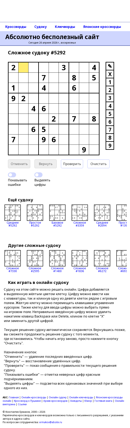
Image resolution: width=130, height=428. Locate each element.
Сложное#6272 (102, 261)
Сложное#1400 (57, 261)
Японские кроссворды (102, 26)
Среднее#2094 (102, 216)
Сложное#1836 (80, 261)
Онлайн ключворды (81, 397)
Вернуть (45, 164)
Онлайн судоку (58, 397)
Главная (14, 397)
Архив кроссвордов (55, 401)
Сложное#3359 (80, 216)
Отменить (19, 164)
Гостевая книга (103, 401)
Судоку (40, 26)
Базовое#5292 (57, 216)
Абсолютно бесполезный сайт (52, 37)
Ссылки (22, 404)
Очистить (99, 164)
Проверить (72, 164)
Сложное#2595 (35, 261)
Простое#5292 (35, 216)
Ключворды (65, 26)
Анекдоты (76, 401)
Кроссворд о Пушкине (27, 401)
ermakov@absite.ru (50, 422)
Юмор (88, 401)
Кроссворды (15, 26)
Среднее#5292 (12, 216)
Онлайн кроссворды (33, 397)
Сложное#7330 (12, 261)
